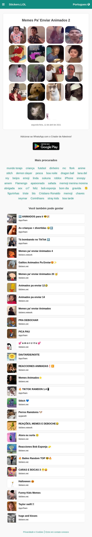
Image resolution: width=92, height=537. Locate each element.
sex (20, 188)
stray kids (54, 198)
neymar (23, 198)
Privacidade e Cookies (33, 532)
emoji (26, 178)
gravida (77, 188)
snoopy (81, 178)
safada (52, 183)
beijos (16, 178)
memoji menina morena (73, 183)
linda (36, 178)
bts (34, 193)
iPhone (69, 178)
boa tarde (68, 198)
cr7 (27, 188)
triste (26, 193)
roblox (57, 178)
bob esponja (48, 188)
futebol (42, 168)
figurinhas (14, 193)
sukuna (46, 178)
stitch (9, 173)
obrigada (9, 188)
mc (64, 168)
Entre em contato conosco (57, 532)
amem (8, 183)
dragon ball (67, 173)
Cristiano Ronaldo (50, 193)
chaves (80, 193)
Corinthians (38, 198)
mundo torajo (14, 168)
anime (81, 168)
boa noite (51, 173)
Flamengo (21, 183)
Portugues (81, 4)
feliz (35, 188)
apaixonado (38, 183)
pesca (39, 173)
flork (72, 168)
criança (30, 168)
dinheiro (54, 168)
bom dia (64, 188)
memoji (68, 193)
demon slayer (24, 173)
